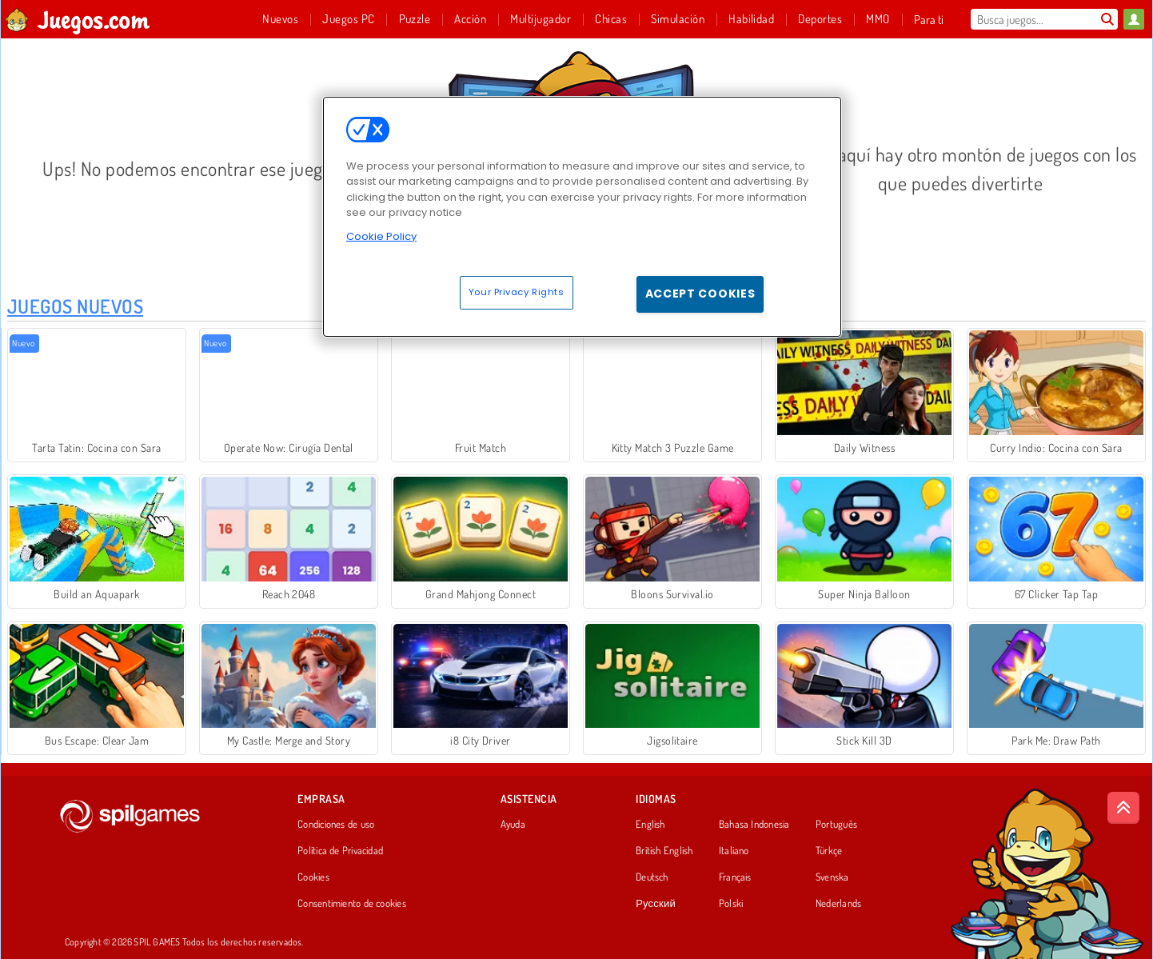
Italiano (734, 851)
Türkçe (829, 851)
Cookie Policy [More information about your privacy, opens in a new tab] (381, 236)
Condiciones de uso (335, 824)
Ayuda (513, 824)
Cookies (313, 877)
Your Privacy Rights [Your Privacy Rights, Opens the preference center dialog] (517, 292)
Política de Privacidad (340, 851)
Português (836, 824)
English (650, 824)
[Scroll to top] (1123, 808)
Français (735, 877)
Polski (731, 903)
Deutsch (652, 877)
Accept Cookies (700, 294)
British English (664, 851)
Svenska (832, 877)
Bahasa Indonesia (754, 824)
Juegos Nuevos (75, 306)
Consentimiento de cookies (351, 903)
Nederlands (838, 903)
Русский (656, 903)
